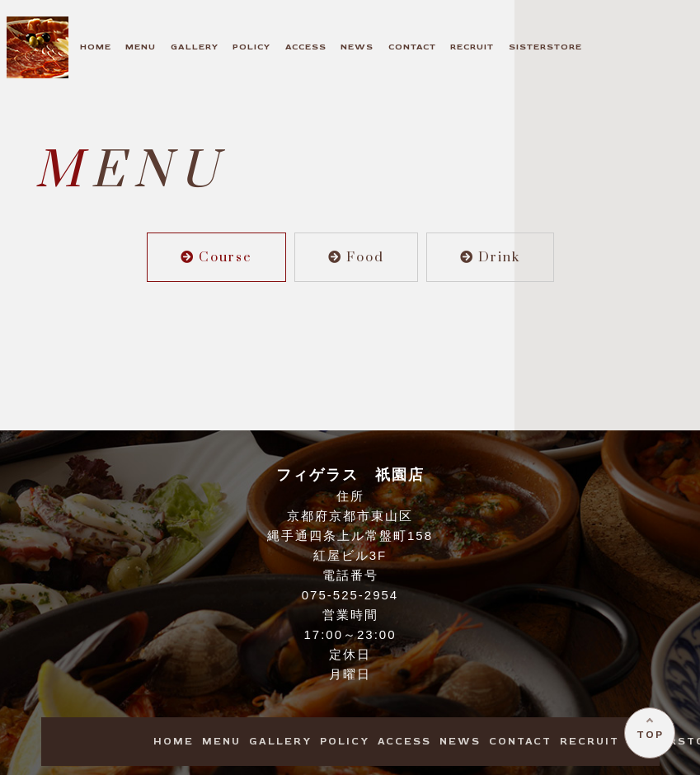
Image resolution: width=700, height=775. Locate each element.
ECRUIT (472, 46)
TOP (646, 732)
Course (216, 257)
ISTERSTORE (545, 46)
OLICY (251, 46)
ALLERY (194, 46)
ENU (140, 46)
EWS (357, 46)
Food (356, 257)
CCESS (306, 46)
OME (95, 46)
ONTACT (412, 46)
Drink (490, 257)
